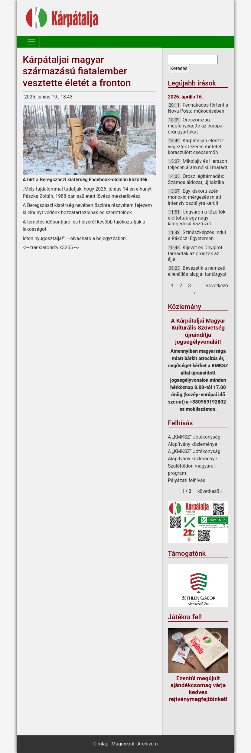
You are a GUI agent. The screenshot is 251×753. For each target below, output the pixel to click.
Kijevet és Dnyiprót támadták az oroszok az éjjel (195, 253)
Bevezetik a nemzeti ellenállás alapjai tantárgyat (197, 271)
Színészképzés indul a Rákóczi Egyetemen (197, 235)
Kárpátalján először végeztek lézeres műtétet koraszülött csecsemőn (196, 146)
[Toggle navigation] (31, 42)
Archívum (147, 744)
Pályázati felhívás (186, 480)
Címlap (100, 744)
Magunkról (122, 744)
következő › (209, 491)
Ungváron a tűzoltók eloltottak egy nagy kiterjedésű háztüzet (196, 218)
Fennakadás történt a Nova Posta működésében (198, 108)
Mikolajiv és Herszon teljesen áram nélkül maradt (197, 164)
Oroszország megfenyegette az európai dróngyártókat (195, 125)
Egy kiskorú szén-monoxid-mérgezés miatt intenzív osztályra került (194, 197)
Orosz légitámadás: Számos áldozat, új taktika (196, 179)
